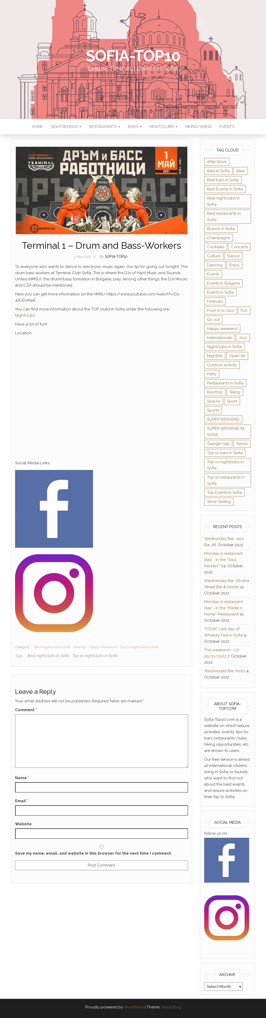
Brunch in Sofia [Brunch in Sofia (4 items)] (221, 228)
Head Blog (171, 1007)
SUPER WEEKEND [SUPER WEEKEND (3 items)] (223, 419)
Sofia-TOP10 (133, 56)
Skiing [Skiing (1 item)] (234, 392)
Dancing (79, 647)
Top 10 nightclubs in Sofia (94, 655)
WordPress (134, 1007)
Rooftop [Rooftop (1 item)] (215, 392)
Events (227, 126)
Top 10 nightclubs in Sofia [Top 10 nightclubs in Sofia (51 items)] (225, 465)
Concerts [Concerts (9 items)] (239, 247)
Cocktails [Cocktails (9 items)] (215, 247)
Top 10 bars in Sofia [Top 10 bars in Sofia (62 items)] (225, 453)
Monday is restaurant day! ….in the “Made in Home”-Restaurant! (223, 608)
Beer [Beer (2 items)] (240, 171)
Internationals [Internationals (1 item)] (219, 337)
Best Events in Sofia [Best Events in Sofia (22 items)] (225, 189)
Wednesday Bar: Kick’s (224, 671)
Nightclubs (163, 126)
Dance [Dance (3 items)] (233, 256)
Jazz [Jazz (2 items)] (243, 337)
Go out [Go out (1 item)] (213, 319)
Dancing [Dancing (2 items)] (215, 265)
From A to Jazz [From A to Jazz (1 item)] (220, 310)
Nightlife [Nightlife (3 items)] (214, 356)
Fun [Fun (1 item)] (244, 310)
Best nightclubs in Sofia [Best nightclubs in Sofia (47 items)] (223, 201)
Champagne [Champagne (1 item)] (218, 238)
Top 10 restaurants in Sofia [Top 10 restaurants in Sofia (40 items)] (226, 480)
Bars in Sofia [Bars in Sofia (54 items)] (218, 171)
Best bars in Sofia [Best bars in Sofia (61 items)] (223, 180)
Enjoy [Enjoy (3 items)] (234, 265)
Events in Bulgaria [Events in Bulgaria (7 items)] (223, 283)
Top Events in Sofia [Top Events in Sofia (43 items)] (224, 492)
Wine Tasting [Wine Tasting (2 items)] (219, 501)
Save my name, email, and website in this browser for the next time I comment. (93, 853)
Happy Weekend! (102, 647)
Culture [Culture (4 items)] (214, 256)
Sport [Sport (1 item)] (232, 401)
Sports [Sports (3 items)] (213, 410)
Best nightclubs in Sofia (48, 655)
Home (37, 126)
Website (23, 824)
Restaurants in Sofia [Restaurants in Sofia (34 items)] (225, 383)
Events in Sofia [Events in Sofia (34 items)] (220, 292)
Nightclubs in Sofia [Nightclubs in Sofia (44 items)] (224, 346)
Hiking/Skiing (198, 126)
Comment (26, 710)
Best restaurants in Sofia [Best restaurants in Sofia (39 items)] (224, 216)
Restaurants (104, 126)
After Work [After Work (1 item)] (217, 162)
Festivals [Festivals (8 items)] (215, 301)
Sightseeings (66, 126)
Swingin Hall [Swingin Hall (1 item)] (218, 443)
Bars (135, 126)
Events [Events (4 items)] (213, 274)
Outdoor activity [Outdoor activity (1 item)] (222, 365)
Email (21, 801)
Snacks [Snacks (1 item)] (213, 401)
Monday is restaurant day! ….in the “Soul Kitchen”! (223, 559)
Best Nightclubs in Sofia (52, 647)
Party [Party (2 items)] (211, 374)
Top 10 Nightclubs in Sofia (138, 647)
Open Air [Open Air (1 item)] (237, 356)
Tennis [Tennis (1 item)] (242, 443)
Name (22, 777)
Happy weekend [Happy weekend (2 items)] (222, 328)
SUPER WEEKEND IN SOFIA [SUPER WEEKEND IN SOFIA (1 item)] (225, 431)
